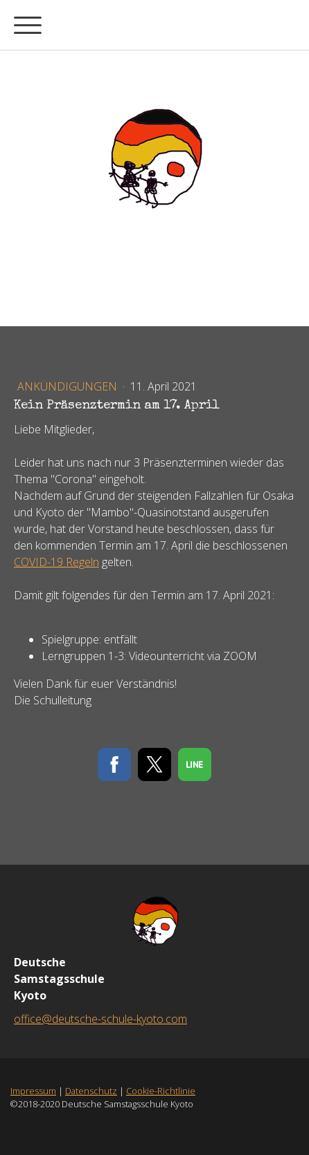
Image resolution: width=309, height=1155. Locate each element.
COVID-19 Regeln (56, 562)
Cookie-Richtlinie (160, 1090)
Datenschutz (91, 1090)
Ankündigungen (68, 386)
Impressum (33, 1090)
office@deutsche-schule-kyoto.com (100, 1018)
